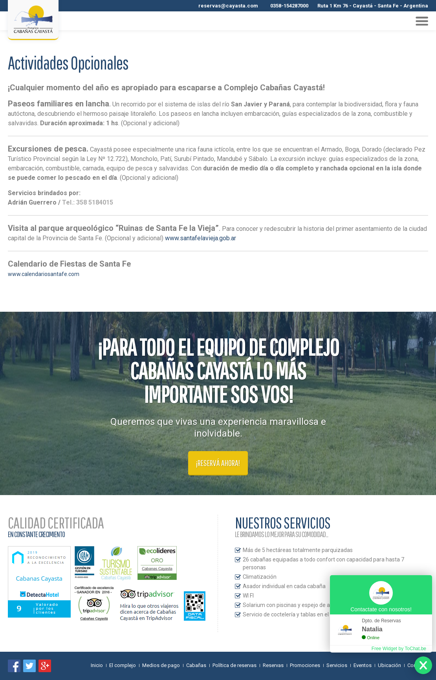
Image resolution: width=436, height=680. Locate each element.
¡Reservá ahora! (218, 463)
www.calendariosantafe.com (43, 274)
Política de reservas (234, 665)
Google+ (44, 666)
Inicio (97, 665)
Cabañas (196, 665)
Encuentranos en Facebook (14, 666)
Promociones (305, 665)
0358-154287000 (289, 6)
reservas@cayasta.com (228, 6)
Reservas (273, 665)
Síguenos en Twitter (29, 666)
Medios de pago (161, 665)
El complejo (122, 665)
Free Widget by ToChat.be (399, 648)
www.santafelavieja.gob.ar (200, 238)
